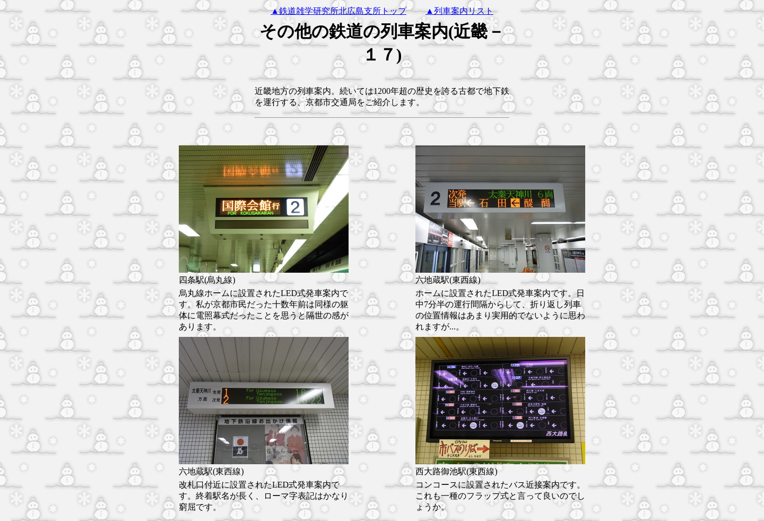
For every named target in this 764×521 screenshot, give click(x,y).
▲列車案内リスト (459, 10)
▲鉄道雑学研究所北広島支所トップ (338, 10)
